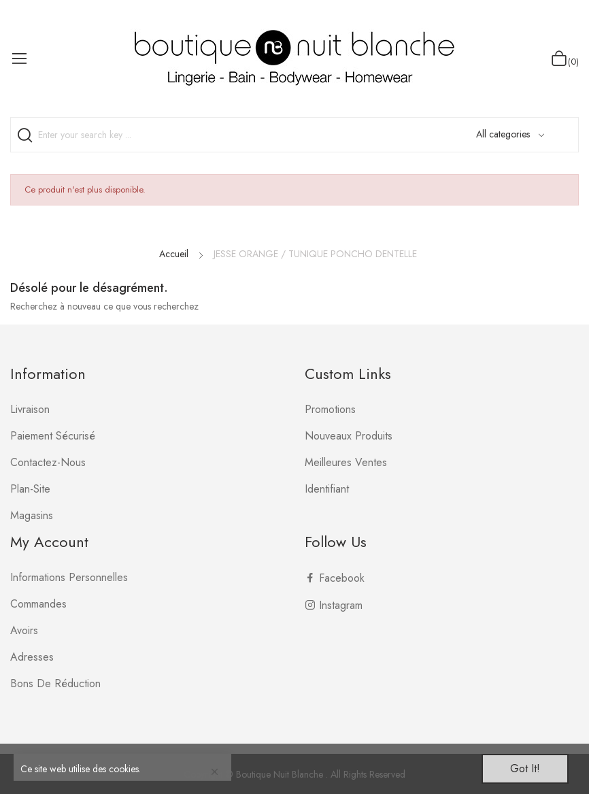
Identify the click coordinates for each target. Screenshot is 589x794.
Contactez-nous (48, 462)
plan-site (30, 489)
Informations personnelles (69, 577)
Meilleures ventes (346, 462)
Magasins (31, 515)
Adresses (32, 657)
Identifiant (327, 489)
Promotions (330, 409)
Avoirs (24, 630)
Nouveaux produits (348, 436)
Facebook (342, 578)
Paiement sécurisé (52, 436)
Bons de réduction (55, 683)
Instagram (341, 605)
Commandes (38, 604)
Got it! (525, 768)
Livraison (30, 409)
